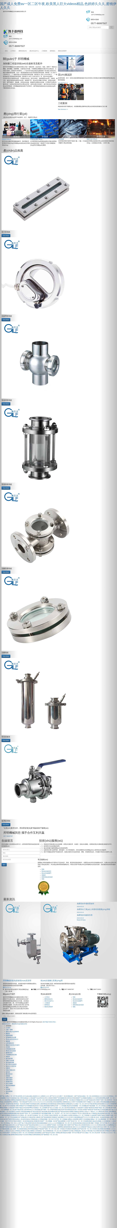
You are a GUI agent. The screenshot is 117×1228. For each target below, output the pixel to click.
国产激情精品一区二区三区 (49, 1134)
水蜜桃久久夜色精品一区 (37, 1131)
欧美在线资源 (77, 1123)
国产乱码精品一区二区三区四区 (39, 1115)
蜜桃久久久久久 (65, 1117)
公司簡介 (47, 997)
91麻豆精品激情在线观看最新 (53, 1100)
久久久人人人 (51, 1123)
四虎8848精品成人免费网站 (55, 1127)
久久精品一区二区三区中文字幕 (82, 1104)
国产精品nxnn (22, 1125)
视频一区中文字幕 (73, 1132)
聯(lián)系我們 (62, 51)
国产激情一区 (45, 1109)
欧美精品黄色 (29, 1121)
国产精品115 (76, 1125)
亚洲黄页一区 (20, 1121)
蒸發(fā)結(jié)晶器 (47, 877)
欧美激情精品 (52, 1104)
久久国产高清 (69, 1121)
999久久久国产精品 (86, 1100)
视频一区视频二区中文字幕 (99, 1123)
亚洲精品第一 (70, 1096)
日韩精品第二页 (78, 1131)
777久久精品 (42, 1127)
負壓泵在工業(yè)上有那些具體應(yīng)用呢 (93, 909)
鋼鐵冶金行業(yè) (92, 139)
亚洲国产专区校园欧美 (59, 1098)
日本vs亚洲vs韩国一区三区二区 (34, 1100)
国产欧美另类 (34, 1111)
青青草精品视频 (32, 1129)
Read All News (81, 920)
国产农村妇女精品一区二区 (83, 1096)
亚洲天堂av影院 (65, 1109)
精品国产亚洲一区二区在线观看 (29, 1113)
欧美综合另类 (71, 1098)
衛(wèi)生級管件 (46, 871)
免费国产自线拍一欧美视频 (55, 1125)
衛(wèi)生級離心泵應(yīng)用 (52, 981)
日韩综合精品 (24, 1098)
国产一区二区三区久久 (64, 1113)
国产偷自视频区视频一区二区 (47, 1113)
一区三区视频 (82, 1105)
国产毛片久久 (54, 1096)
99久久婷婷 (48, 1098)
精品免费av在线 (52, 1111)
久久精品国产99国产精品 (97, 1115)
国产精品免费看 (60, 1121)
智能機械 (61, 139)
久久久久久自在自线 (46, 1102)
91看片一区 (61, 1096)
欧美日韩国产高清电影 (29, 1104)
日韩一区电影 (60, 1129)
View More (6, 235)
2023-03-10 (80, 906)
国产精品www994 (63, 1111)
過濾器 (44, 875)
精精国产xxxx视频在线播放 (83, 1098)
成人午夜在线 (88, 1131)
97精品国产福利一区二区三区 (47, 1129)
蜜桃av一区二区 (95, 1119)
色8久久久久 (76, 1127)
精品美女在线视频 (72, 1105)
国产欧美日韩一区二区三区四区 (87, 1129)
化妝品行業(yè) (6, 139)
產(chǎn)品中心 (34, 51)
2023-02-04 (7, 987)
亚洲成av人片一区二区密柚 (81, 1115)
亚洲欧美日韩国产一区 (40, 1121)
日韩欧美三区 (75, 1113)
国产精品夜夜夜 (46, 1117)
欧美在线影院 (71, 1107)
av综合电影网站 (57, 1102)
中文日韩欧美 (97, 1131)
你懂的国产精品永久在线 (88, 1127)
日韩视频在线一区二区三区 (64, 1123)
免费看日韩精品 (74, 1111)
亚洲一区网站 (56, 1132)
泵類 (43, 869)
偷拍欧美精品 (23, 1129)
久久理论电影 (36, 1109)
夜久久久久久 (92, 1125)
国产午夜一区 (67, 1100)
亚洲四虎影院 (36, 1134)
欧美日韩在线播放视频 (40, 1123)
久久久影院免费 (96, 1098)
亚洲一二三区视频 (60, 1105)
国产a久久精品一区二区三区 (88, 1132)
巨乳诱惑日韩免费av (71, 1129)
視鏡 (43, 879)
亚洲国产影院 (87, 1109)
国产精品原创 (31, 1125)
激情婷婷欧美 (68, 1127)
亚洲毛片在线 (25, 1131)
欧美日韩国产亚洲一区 (99, 1100)
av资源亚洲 (84, 1125)
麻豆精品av (64, 1132)
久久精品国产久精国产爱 (83, 1107)
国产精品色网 (43, 1111)
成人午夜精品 (93, 1113)
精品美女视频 (97, 1121)
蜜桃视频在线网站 (49, 1105)
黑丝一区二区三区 (22, 1127)
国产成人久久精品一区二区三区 (56, 1107)
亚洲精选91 (68, 1104)
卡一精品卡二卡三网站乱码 (96, 1111)
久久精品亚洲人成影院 (34, 1117)
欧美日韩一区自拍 (76, 1109)
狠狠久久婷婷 (68, 1115)
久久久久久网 (89, 1117)
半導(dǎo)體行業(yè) (36, 139)
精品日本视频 (76, 1100)
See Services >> (63, 83)
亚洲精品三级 (56, 1117)
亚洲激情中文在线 (67, 1131)
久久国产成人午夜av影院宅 (24, 1123)
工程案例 (44, 51)
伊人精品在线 (84, 1113)
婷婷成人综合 (83, 1111)
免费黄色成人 (67, 1102)
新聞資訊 (52, 51)
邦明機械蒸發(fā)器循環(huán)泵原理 (17, 981)
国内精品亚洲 (96, 1104)
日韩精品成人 (34, 1119)
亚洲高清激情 (61, 1104)
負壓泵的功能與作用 (84, 915)
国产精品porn (47, 1132)
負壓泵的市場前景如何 (85, 904)
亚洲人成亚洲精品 (41, 1104)
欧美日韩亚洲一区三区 (56, 1115)
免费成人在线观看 (73, 1119)
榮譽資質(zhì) (23, 51)
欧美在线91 (26, 1119)
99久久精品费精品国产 (77, 1117)
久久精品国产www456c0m (36, 1098)
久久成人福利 (95, 1102)
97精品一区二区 (24, 1115)
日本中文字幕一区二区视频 (59, 1119)
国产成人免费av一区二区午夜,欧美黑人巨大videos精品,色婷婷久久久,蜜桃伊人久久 (58, 6)
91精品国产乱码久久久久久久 (30, 1102)
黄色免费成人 (38, 1132)
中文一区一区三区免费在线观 (83, 1121)
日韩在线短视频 (25, 1111)
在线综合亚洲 (86, 1123)
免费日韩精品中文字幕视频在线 (25, 1105)
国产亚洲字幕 (95, 1109)
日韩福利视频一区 (44, 1119)
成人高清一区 (97, 1117)
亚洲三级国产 (68, 1125)
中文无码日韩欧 (27, 1134)
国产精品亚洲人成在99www (23, 1109)
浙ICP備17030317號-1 (49, 1022)
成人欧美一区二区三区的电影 (25, 1132)
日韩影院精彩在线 (55, 1109)
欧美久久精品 (39, 1105)
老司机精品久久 (33, 1127)
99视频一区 (51, 1121)
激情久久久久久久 (40, 1125)
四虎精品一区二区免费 (40, 1107)
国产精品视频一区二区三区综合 (96, 1105)
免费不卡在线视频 (84, 1119)
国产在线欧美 (22, 1117)
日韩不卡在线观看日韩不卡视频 (81, 1102)
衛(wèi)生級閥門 (46, 873)
